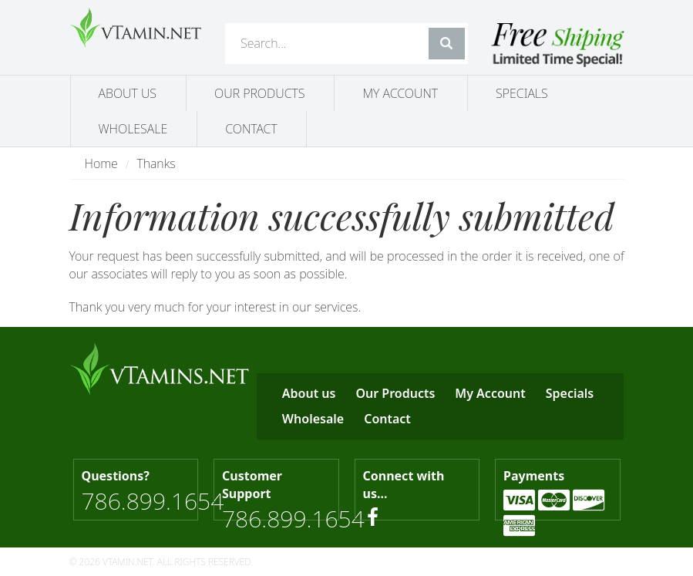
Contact (251, 128)
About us (128, 93)
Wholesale (133, 128)
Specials (522, 93)
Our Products (259, 93)
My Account (400, 93)
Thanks (155, 163)
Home (101, 163)
